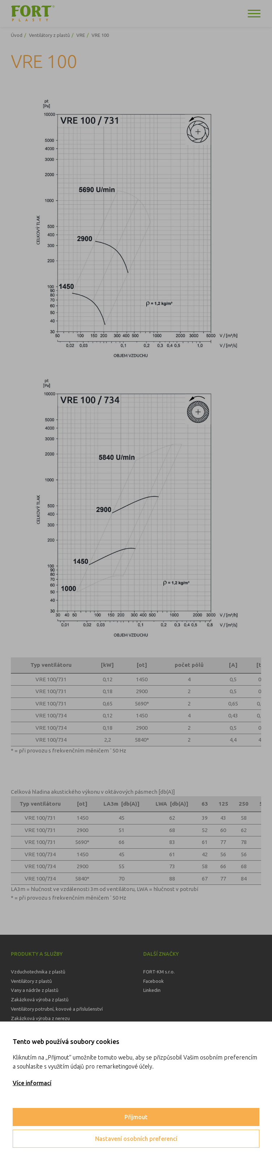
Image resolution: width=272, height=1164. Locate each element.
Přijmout (136, 1117)
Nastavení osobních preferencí (136, 1138)
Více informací (32, 1083)
